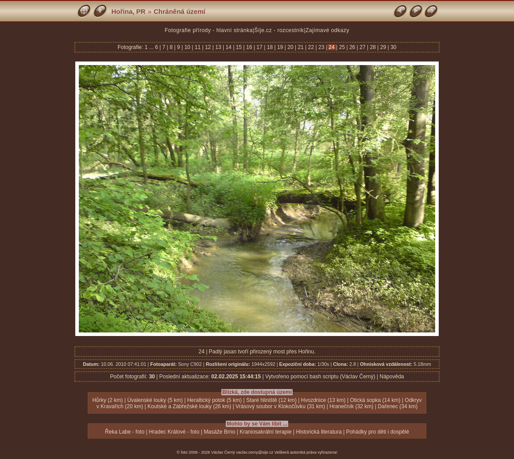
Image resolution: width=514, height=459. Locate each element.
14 (228, 47)
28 (372, 47)
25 (342, 47)
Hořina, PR (128, 11)
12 (208, 47)
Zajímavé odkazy (327, 30)
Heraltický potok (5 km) (214, 400)
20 (290, 47)
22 (310, 47)
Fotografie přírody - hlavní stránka (209, 30)
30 (392, 47)
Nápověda (391, 376)
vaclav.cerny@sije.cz (254, 452)
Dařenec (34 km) (397, 406)
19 (280, 47)
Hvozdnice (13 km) (323, 400)
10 (187, 47)
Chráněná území (179, 11)
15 (238, 47)
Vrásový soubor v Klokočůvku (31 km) (280, 406)
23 (321, 47)
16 (249, 47)
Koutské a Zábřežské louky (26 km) (189, 406)
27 (362, 47)
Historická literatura (319, 432)
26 (352, 47)
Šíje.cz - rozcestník (279, 30)
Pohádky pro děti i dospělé (377, 432)
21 (300, 47)
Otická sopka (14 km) (375, 400)
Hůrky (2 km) (107, 400)
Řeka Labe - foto (125, 432)
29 (383, 47)
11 (197, 47)
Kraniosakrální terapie (266, 432)
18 (269, 47)
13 (218, 47)
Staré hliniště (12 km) (271, 400)
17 (259, 47)
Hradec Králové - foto (174, 432)
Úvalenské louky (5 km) (155, 400)
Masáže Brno (219, 432)
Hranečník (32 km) (352, 406)
